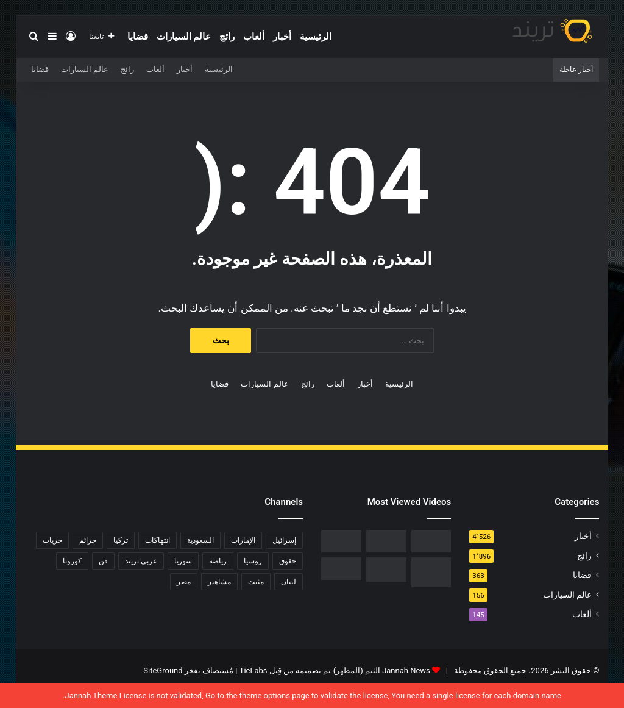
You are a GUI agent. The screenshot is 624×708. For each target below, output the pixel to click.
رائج (227, 36)
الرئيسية (316, 36)
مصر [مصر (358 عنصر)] (184, 581)
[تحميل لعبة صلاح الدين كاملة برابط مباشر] (431, 572)
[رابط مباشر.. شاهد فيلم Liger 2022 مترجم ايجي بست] (431, 541)
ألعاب (253, 36)
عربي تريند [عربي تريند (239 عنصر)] (141, 561)
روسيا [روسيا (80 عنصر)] (253, 561)
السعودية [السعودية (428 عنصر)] (200, 540)
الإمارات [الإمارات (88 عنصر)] (243, 540)
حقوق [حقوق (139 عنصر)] (287, 561)
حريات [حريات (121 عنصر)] (52, 540)
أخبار (282, 36)
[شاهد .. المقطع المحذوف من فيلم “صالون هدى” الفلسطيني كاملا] (386, 541)
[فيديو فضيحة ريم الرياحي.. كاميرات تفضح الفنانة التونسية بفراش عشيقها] (341, 541)
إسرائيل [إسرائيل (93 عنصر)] (284, 540)
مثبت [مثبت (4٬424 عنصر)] (256, 581)
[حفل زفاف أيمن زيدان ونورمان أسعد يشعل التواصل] (386, 569)
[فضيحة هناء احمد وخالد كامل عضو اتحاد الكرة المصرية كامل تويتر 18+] (341, 568)
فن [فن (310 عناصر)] (103, 561)
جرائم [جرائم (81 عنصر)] (87, 540)
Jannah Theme (91, 695)
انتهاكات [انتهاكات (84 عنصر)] (157, 540)
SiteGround (162, 670)
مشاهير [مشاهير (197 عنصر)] (219, 581)
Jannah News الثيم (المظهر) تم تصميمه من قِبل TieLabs (334, 670)
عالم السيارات (184, 36)
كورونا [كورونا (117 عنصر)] (72, 561)
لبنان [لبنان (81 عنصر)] (288, 581)
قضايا (137, 36)
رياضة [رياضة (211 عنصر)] (218, 561)
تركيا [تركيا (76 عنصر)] (120, 540)
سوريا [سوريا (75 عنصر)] (183, 561)
